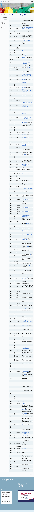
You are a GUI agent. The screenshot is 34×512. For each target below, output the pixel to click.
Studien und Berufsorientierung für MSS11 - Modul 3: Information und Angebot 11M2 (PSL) (26, 75)
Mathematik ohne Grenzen (25, 280)
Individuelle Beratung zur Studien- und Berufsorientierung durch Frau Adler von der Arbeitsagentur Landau (27, 321)
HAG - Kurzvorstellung (4, 19)
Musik (29, 265)
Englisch (30, 254)
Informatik (27, 246)
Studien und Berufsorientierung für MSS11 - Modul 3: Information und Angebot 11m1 (26, 85)
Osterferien (23, 327)
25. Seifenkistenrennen (25, 435)
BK (31, 265)
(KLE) (27, 85)
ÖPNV (1, 26)
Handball (25, 154)
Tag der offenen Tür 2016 (25, 173)
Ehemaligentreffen (24, 403)
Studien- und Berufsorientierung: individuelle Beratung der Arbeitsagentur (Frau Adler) (26, 347)
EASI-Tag (23, 47)
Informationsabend (24, 122)
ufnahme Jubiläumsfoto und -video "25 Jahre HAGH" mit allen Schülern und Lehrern (27, 28)
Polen (23, 401)
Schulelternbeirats (29, 67)
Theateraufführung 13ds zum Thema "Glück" (27, 93)
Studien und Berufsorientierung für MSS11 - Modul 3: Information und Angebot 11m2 (26, 90)
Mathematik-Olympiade (25, 120)
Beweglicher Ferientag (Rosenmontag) (27, 234)
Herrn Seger (27, 461)
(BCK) (27, 91)
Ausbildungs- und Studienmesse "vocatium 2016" (26, 308)
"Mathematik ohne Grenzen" (26, 424)
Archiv (2, 16)
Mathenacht (24, 323)
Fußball (27, 115)
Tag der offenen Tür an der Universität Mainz (27, 189)
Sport (29, 260)
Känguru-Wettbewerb (25, 325)
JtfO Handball (24, 134)
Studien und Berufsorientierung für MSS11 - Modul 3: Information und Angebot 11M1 (26, 105)
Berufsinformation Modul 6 (25, 193)
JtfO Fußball (24, 77)
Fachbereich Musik (28, 439)
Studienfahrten (24, 409)
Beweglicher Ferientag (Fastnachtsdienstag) (25, 236)
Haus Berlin (27, 226)
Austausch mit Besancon (25, 393)
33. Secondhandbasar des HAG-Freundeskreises (26, 50)
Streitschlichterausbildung (25, 371)
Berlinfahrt (23, 408)
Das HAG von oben (4, 17)
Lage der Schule (3, 23)
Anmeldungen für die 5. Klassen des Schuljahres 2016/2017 (27, 209)
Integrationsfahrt (24, 57)
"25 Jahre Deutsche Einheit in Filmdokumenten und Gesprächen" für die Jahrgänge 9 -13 (27, 62)
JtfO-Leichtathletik (24, 413)
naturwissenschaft (24, 239)
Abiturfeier (23, 311)
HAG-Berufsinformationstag (28, 131)
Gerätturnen (27, 223)
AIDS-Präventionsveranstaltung (26, 33)
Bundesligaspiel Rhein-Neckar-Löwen (27, 150)
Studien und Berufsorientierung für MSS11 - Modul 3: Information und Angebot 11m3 (26, 117)
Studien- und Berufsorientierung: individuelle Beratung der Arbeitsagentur (26, 82)
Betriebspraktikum (24, 353)
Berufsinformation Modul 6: (25, 207)
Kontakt (2, 22)
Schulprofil (3, 27)
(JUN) (27, 106)
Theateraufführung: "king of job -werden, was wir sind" (26, 272)
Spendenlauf (24, 448)
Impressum (23, 480)
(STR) (27, 118)
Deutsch (23, 270)
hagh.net (2, 489)
